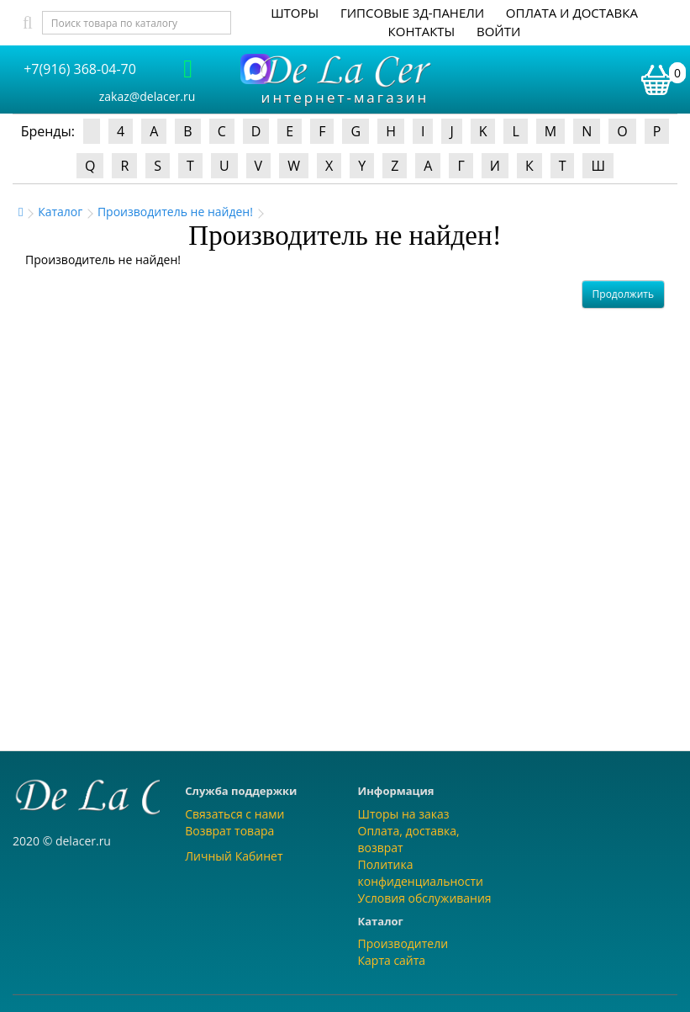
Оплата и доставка (572, 12)
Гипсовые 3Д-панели (412, 12)
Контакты (422, 31)
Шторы (295, 12)
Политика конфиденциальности (420, 872)
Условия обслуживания (425, 898)
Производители (403, 943)
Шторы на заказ (404, 814)
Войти (498, 31)
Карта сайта (392, 960)
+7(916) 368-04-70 (80, 69)
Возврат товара (229, 831)
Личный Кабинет (233, 856)
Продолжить (623, 294)
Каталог (60, 212)
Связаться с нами (234, 814)
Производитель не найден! (175, 212)
